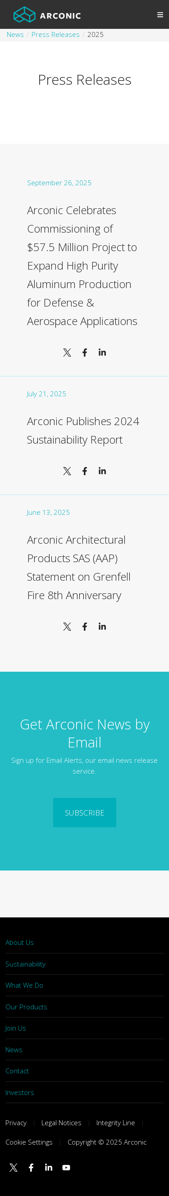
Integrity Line (115, 1122)
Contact (17, 1070)
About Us (19, 942)
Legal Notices (61, 1122)
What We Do (24, 985)
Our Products (26, 1006)
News (14, 1049)
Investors (19, 1092)
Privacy (16, 1122)
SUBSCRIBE (85, 812)
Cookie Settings (29, 1141)
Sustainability (25, 963)
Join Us (15, 1027)
